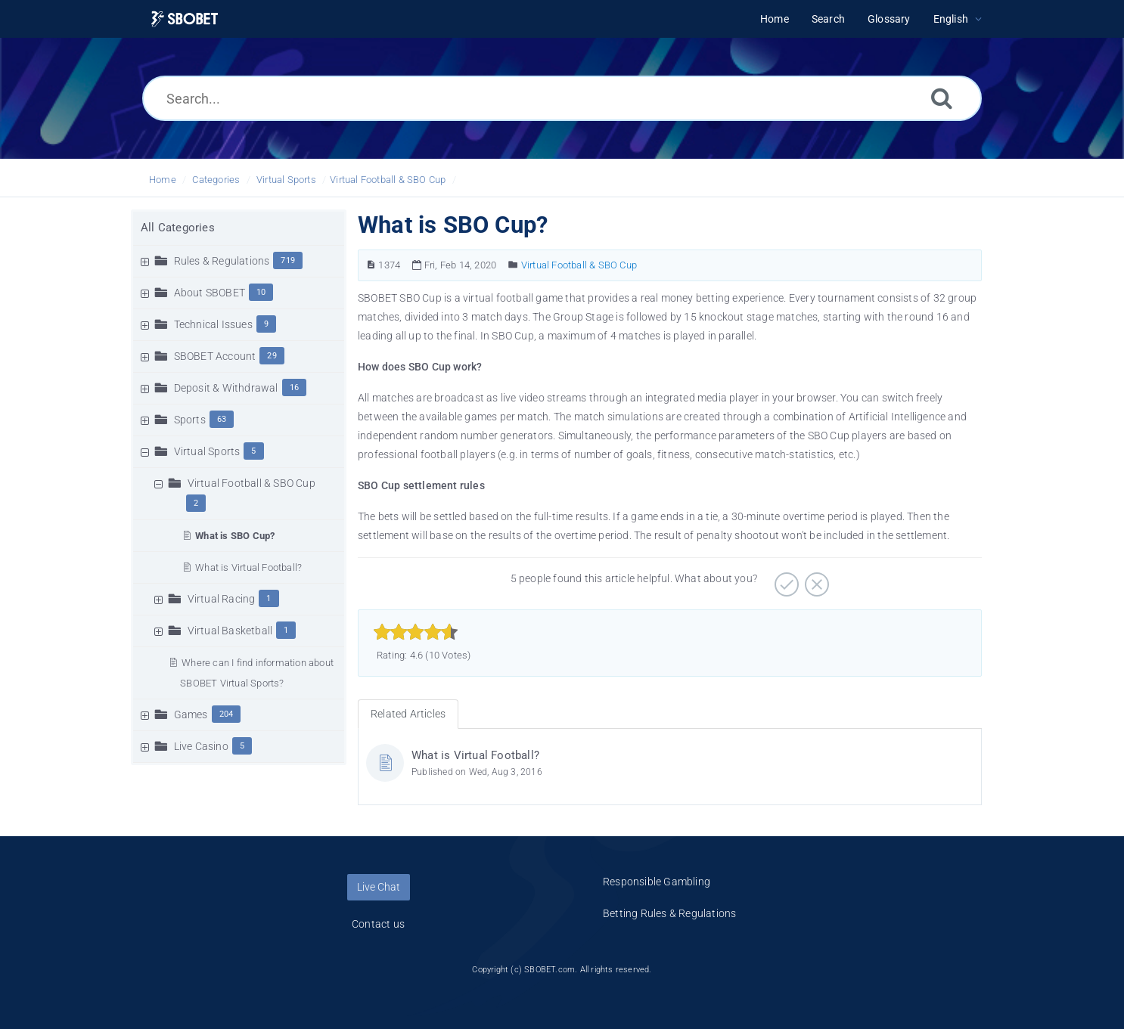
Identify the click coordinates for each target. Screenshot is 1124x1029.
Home (162, 179)
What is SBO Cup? (235, 535)
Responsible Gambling (656, 882)
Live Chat (378, 887)
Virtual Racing (222, 599)
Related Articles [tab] (408, 714)
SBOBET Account (215, 356)
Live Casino (201, 746)
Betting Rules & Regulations (669, 913)
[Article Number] (371, 265)
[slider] (416, 632)
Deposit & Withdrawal (226, 388)
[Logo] (184, 19)
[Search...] (562, 98)
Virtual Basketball (230, 631)
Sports (190, 420)
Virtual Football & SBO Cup (388, 179)
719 (288, 260)
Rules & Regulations (222, 261)
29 (271, 356)
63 (221, 419)
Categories (216, 179)
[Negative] (815, 579)
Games (191, 714)
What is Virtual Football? (248, 567)
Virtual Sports (286, 179)
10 (260, 292)
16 (294, 387)
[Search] (942, 98)
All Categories (178, 227)
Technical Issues (213, 324)
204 (226, 714)
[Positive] (785, 579)
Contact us (378, 924)
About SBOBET (209, 293)
